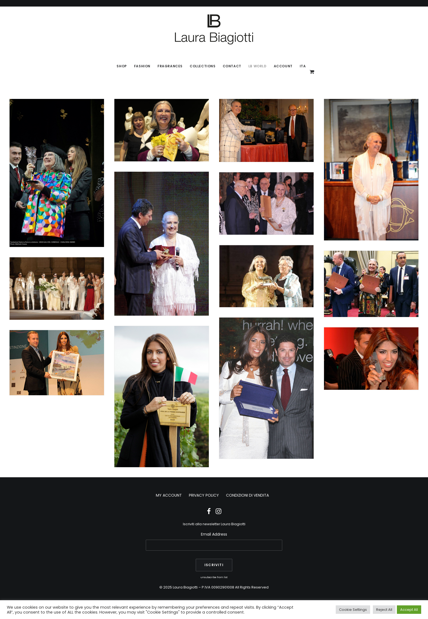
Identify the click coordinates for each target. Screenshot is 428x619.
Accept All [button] (409, 609)
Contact (232, 66)
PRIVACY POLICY (204, 495)
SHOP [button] (122, 66)
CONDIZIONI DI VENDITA (247, 495)
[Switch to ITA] (301, 66)
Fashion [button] (142, 66)
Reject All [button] (384, 609)
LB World (257, 66)
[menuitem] (121, 66)
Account (283, 66)
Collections (203, 66)
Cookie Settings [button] (353, 609)
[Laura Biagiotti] (214, 29)
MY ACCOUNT (169, 495)
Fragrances (170, 66)
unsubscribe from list (214, 577)
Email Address (214, 534)
